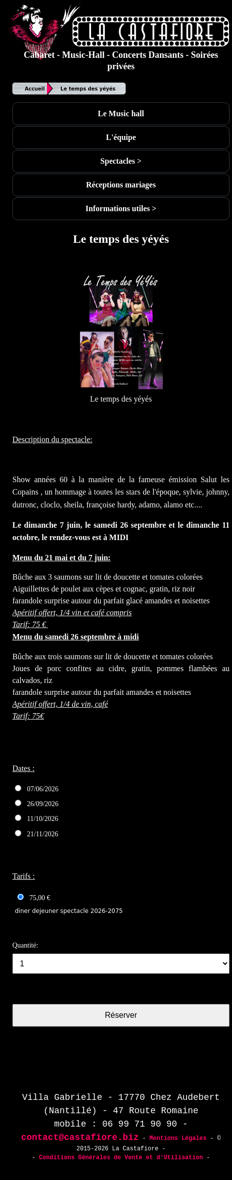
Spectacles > (120, 161)
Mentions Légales (177, 1138)
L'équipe (121, 137)
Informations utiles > (121, 208)
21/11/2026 (36, 834)
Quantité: (25, 945)
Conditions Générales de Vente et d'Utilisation (121, 1157)
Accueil (35, 88)
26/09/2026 (36, 804)
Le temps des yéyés (87, 88)
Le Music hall (121, 113)
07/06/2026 (36, 789)
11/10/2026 (36, 818)
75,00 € (33, 898)
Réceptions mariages (121, 185)
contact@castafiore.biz (80, 1137)
